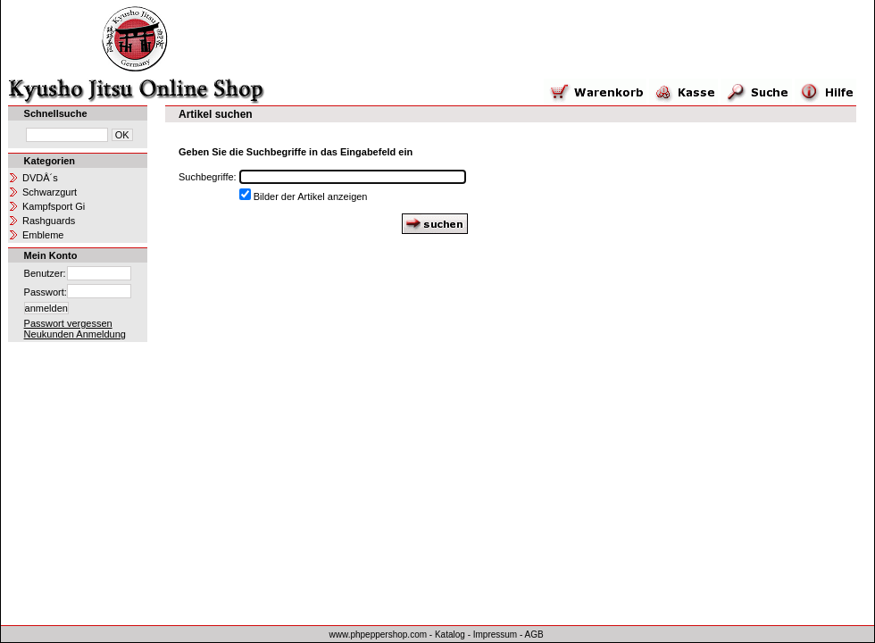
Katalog (450, 634)
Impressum (495, 634)
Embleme (42, 235)
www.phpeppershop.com (378, 634)
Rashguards (48, 220)
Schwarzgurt (49, 192)
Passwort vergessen (68, 323)
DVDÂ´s (40, 177)
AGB (534, 634)
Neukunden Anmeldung (75, 334)
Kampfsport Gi (53, 206)
